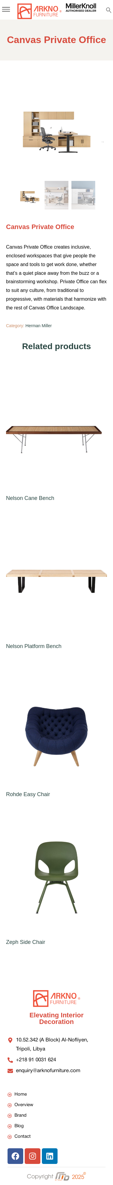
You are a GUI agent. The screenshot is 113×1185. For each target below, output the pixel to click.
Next (102, 141)
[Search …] (109, 10)
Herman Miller (39, 325)
